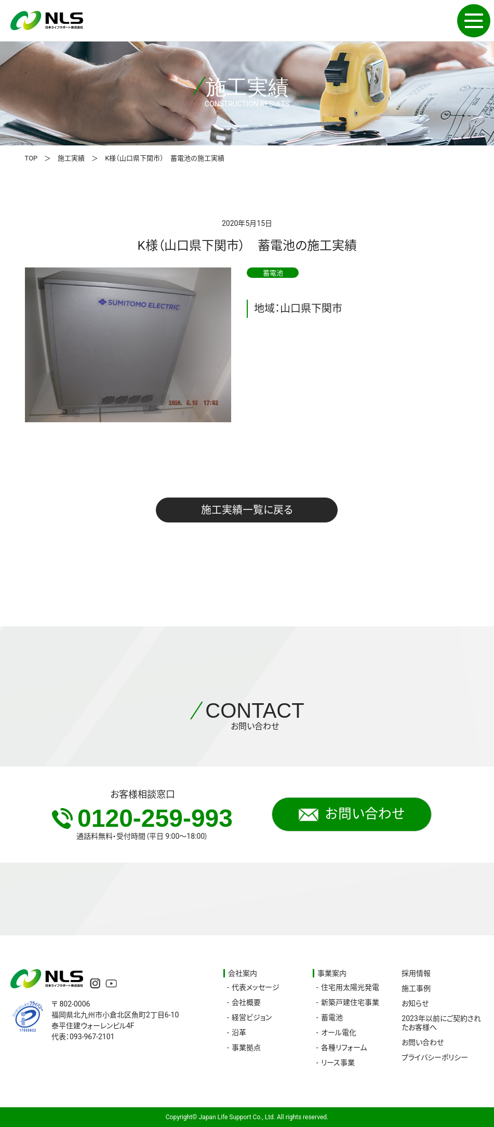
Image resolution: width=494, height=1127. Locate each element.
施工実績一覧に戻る (247, 510)
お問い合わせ (352, 814)
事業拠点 (246, 1047)
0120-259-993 (142, 818)
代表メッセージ (255, 987)
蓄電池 (332, 1017)
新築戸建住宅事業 (350, 1002)
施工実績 (71, 158)
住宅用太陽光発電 (350, 987)
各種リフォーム (344, 1047)
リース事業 (338, 1062)
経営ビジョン (252, 1017)
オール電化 (338, 1032)
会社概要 (246, 1002)
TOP (31, 158)
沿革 (239, 1032)
